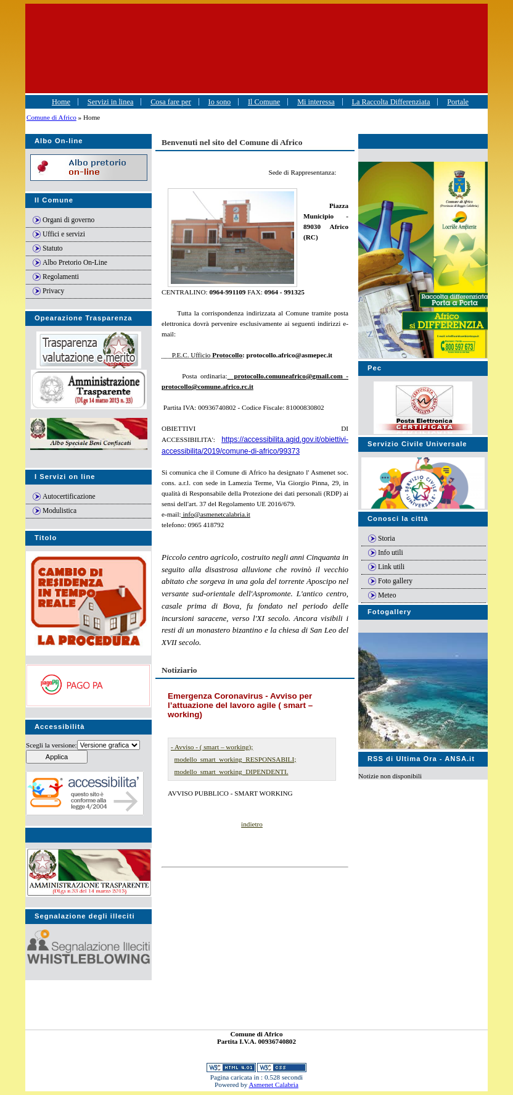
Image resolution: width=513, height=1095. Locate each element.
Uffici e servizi (64, 234)
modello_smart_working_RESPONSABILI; (235, 759)
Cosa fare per (170, 102)
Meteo (387, 595)
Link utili (391, 566)
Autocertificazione (69, 496)
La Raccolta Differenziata (390, 102)
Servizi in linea (111, 102)
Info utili (390, 552)
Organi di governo (68, 219)
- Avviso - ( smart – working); (212, 747)
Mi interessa (316, 102)
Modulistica (59, 510)
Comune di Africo (51, 117)
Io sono (219, 102)
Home (61, 102)
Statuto (53, 248)
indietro (252, 824)
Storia (386, 538)
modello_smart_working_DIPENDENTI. (231, 771)
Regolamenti (61, 276)
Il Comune (264, 102)
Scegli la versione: (51, 745)
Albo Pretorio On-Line (75, 262)
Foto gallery (395, 581)
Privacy (53, 290)
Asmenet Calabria (273, 1084)
